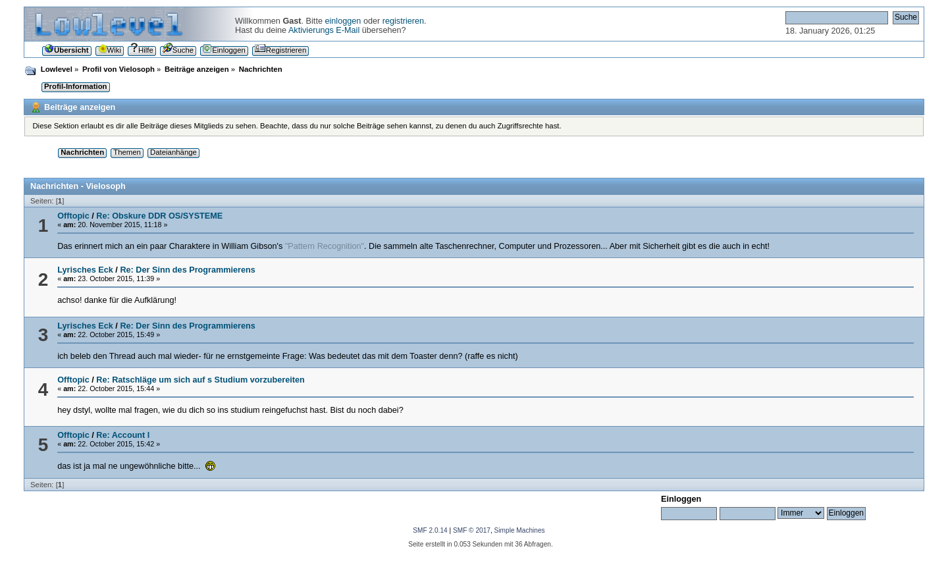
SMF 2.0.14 (430, 530)
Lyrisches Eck (85, 270)
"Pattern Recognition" (324, 246)
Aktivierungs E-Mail (323, 30)
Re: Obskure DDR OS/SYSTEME (159, 216)
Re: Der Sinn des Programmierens (187, 270)
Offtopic (73, 216)
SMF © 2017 (471, 530)
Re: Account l (122, 435)
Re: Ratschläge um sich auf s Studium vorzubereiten (200, 380)
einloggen (343, 21)
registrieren (403, 21)
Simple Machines (519, 530)
